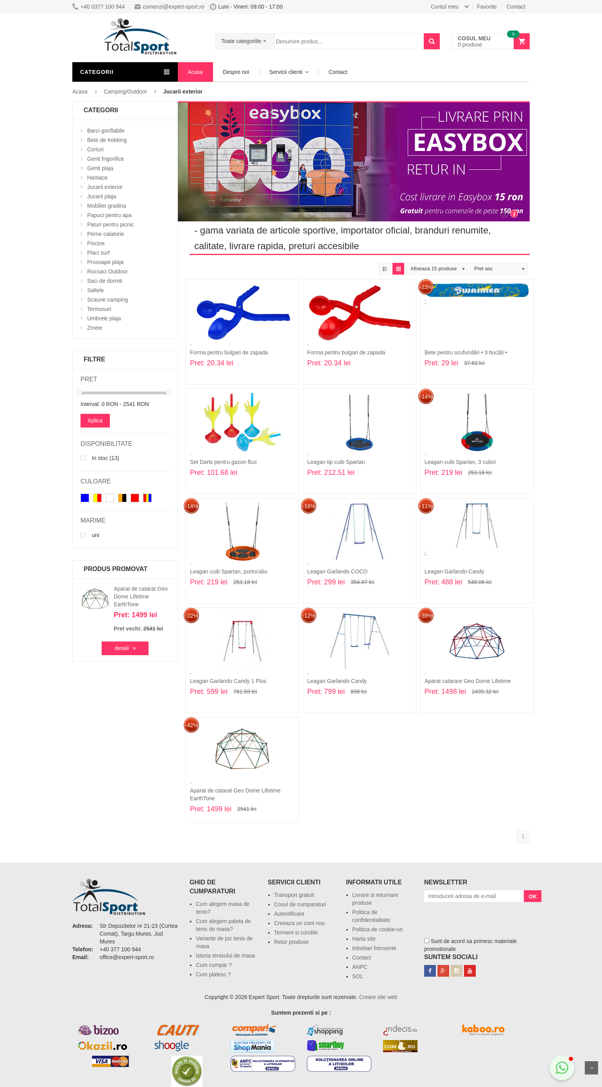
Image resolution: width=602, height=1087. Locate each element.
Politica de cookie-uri (377, 929)
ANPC (359, 967)
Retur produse (291, 942)
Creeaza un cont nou (299, 923)
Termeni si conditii (295, 932)
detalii (122, 648)
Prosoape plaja (105, 262)
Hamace (97, 177)
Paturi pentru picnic (110, 224)
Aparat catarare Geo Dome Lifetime (468, 681)
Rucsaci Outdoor (107, 271)
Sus (591, 1067)
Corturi (95, 149)
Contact (516, 7)
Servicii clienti (286, 72)
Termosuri (99, 309)
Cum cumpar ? (214, 965)
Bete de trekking (107, 140)
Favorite (487, 7)
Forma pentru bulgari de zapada (229, 352)
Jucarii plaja (101, 196)
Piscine (96, 243)
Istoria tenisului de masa (225, 955)
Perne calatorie (105, 234)
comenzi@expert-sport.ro (169, 7)
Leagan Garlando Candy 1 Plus (228, 681)
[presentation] (483, 917)
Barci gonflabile (106, 131)
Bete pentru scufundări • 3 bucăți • (466, 352)
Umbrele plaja (104, 318)
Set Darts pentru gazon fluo (223, 462)
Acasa (195, 72)
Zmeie (94, 328)
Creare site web (378, 997)
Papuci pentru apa (109, 215)
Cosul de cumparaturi (300, 904)
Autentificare (289, 914)
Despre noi (236, 72)
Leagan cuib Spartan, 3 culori (460, 462)
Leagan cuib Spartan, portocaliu (228, 571)
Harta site (364, 939)
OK (533, 896)
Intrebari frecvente (374, 948)
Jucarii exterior (105, 187)
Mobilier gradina (106, 206)
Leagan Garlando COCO (337, 571)
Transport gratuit (294, 895)
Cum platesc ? (213, 974)
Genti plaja (100, 168)
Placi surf (98, 253)
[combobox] (244, 38)
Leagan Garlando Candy (454, 571)
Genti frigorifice (105, 159)
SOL (357, 976)
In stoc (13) (100, 458)
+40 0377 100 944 (98, 7)
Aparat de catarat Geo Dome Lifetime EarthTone (141, 596)
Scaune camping (107, 299)
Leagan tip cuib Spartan (336, 462)
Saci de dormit (104, 281)
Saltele (95, 290)
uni (90, 535)
